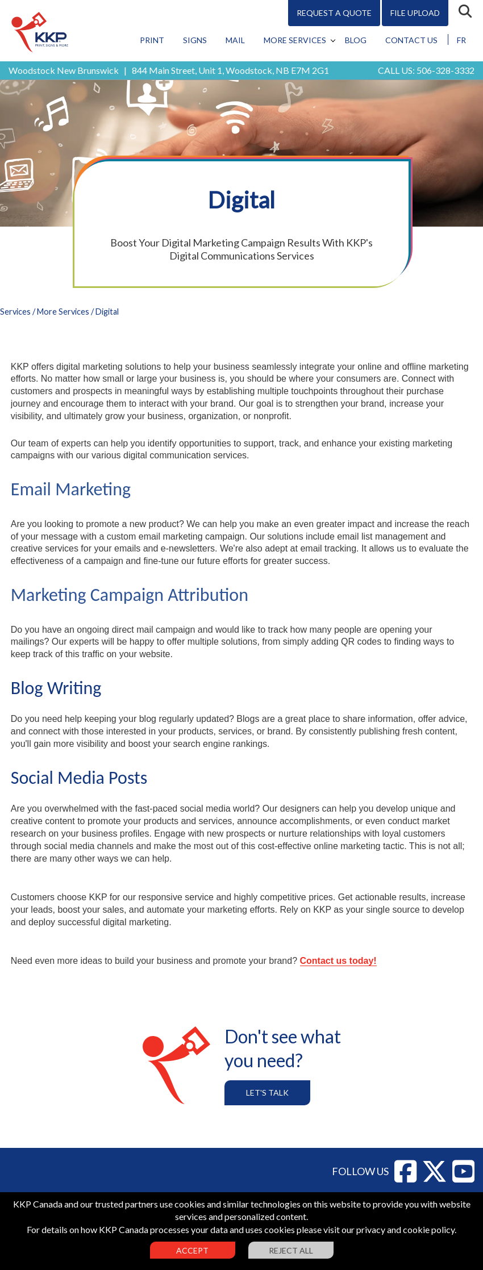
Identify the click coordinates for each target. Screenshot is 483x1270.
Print (152, 40)
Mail (235, 40)
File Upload (415, 13)
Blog (356, 40)
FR (461, 40)
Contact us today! (338, 961)
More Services (295, 40)
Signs (195, 40)
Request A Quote (334, 13)
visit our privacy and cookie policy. (389, 1229)
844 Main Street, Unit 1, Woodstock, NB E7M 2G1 (230, 70)
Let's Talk (267, 1092)
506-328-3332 (445, 70)
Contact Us (411, 40)
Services (15, 311)
